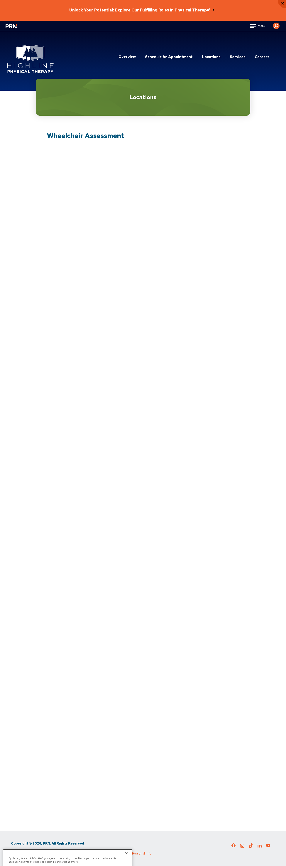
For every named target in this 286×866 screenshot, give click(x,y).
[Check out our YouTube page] (268, 846)
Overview (127, 56)
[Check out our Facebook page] (233, 846)
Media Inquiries (72, 853)
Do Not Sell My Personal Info (130, 853)
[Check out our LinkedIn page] (260, 846)
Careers (262, 56)
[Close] (126, 858)
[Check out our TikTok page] (251, 846)
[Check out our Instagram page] (242, 846)
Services (238, 56)
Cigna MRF (96, 853)
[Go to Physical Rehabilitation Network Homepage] (16, 29)
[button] (276, 24)
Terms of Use (46, 853)
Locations (211, 56)
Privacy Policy (21, 853)
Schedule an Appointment (169, 56)
